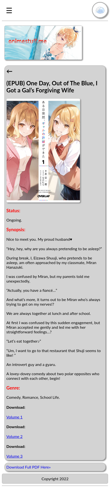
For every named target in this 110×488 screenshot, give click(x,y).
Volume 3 (14, 456)
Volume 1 (14, 417)
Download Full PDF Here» (28, 467)
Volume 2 (14, 436)
